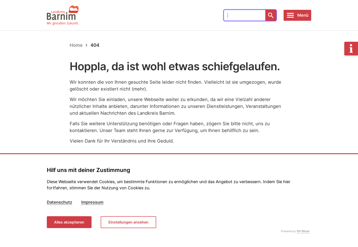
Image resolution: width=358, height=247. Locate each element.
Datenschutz (59, 202)
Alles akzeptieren (69, 222)
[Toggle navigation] (297, 15)
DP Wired (303, 231)
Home (76, 45)
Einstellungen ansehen (128, 222)
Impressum (92, 202)
